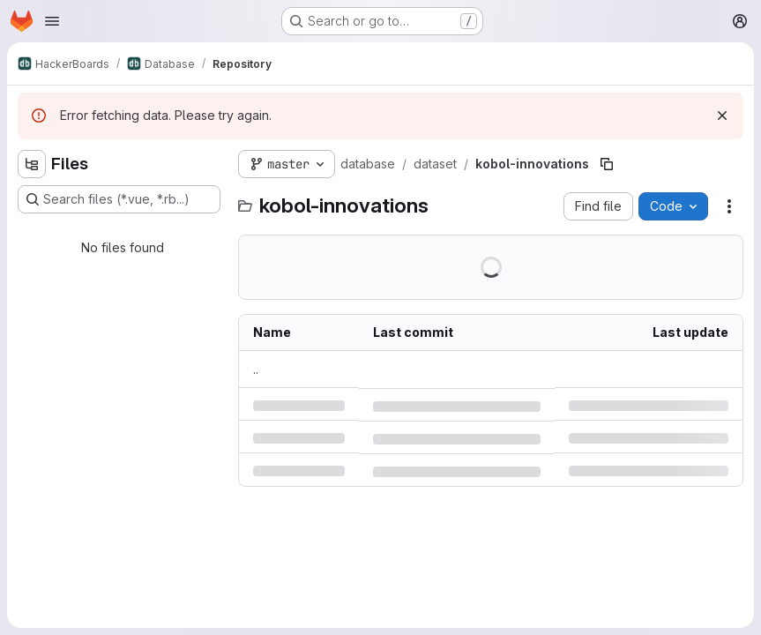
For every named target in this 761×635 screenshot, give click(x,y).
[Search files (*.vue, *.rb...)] (119, 199)
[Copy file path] (607, 164)
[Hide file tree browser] (32, 164)
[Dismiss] (722, 115)
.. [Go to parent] (255, 369)
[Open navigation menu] (52, 21)
